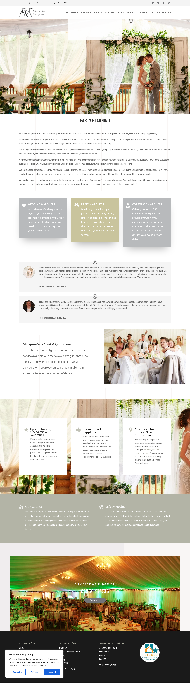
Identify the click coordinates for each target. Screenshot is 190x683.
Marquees (109, 12)
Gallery (74, 12)
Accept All (52, 672)
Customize (17, 672)
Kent (147, 453)
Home (65, 12)
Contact (141, 12)
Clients (120, 12)
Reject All (34, 672)
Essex (138, 453)
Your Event (86, 12)
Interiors (98, 12)
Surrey (148, 450)
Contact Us (95, 630)
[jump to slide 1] (89, 111)
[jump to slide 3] (95, 111)
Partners (131, 12)
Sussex (155, 450)
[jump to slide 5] (100, 111)
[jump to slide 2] (92, 111)
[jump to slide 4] (97, 111)
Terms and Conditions (161, 12)
